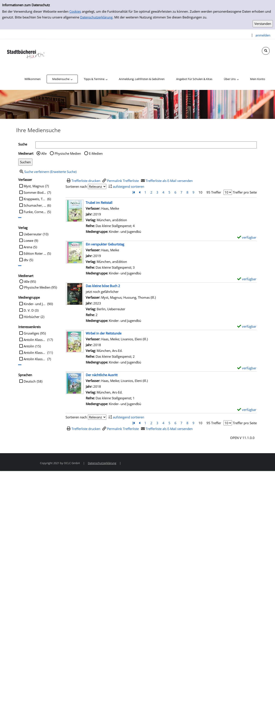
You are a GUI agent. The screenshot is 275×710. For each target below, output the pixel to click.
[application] (62, 79)
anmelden (262, 35)
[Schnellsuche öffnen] (266, 51)
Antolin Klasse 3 (35, 352)
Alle (44, 153)
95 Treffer (213, 192)
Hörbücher (32, 317)
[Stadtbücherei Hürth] (25, 53)
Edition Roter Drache (35, 253)
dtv (26, 260)
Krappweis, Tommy (35, 199)
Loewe (28, 240)
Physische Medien (68, 153)
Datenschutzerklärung (96, 17)
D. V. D (29, 310)
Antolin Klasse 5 (35, 359)
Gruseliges (31, 333)
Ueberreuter (33, 234)
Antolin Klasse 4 (35, 340)
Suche (22, 144)
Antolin (29, 346)
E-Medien (96, 153)
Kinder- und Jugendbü (35, 304)
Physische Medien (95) (40, 287)
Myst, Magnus (34, 186)
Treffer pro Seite (245, 192)
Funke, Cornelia (35, 212)
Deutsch (30, 381)
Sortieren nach (76, 186)
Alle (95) (30, 281)
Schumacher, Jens (35, 205)
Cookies (75, 11)
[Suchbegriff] (146, 144)
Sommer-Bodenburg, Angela (35, 192)
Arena (28, 247)
